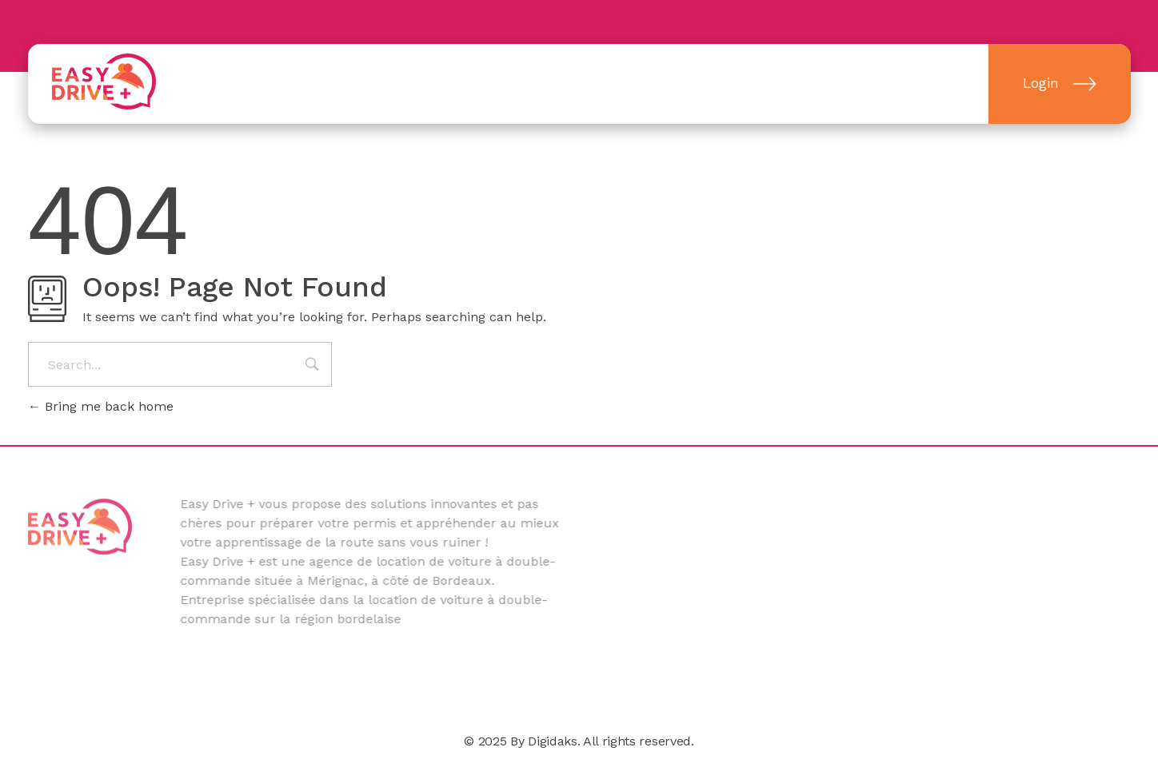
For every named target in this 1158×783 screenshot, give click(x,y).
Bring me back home (101, 406)
